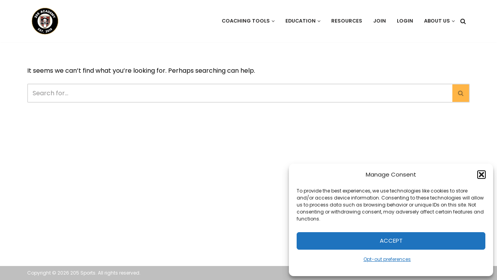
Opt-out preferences (387, 259)
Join (379, 21)
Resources (346, 21)
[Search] (463, 21)
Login (405, 21)
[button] (481, 174)
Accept (391, 240)
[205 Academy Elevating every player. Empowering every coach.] (43, 21)
